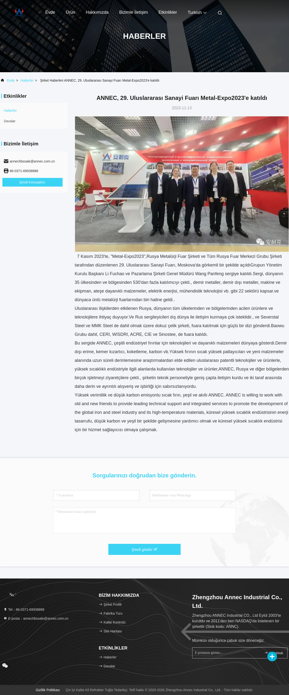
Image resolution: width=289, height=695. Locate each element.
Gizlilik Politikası (48, 690)
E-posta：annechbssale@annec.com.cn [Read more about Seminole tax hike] (35, 618)
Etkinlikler (167, 12)
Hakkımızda (97, 12)
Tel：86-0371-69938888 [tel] (23, 609)
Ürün (70, 12)
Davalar (9, 121)
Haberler (27, 80)
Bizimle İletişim (133, 12)
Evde (50, 12)
